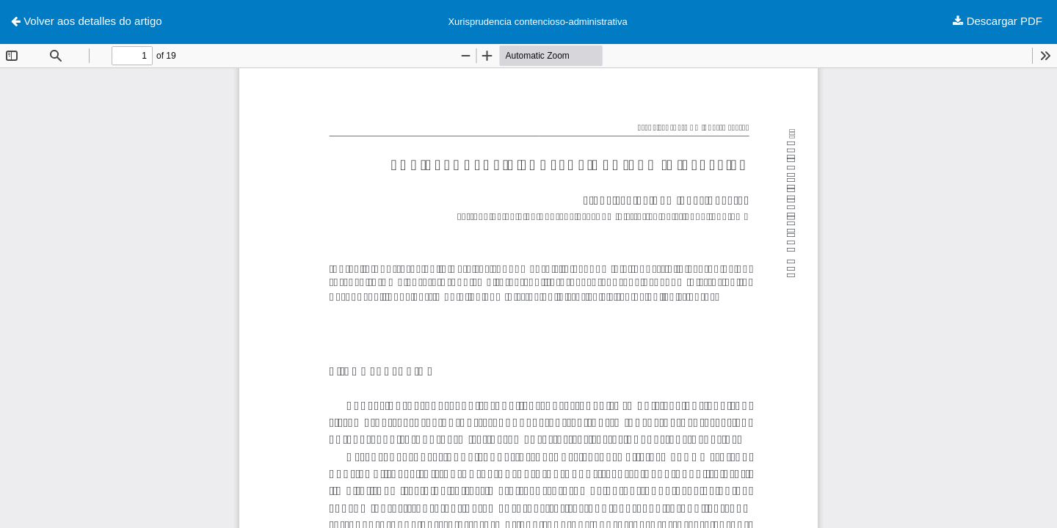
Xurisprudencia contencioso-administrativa (537, 21)
